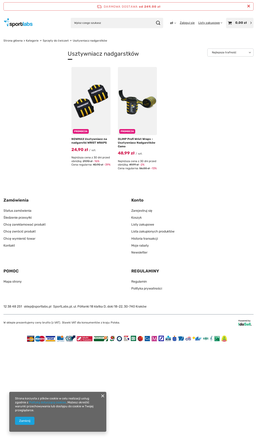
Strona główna (13, 40)
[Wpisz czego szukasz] (117, 23)
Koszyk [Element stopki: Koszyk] (136, 313)
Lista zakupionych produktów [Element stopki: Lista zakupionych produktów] (152, 327)
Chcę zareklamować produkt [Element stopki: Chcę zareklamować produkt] (24, 320)
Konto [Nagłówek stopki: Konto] (137, 296)
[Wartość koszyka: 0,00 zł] (240, 23)
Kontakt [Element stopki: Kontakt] (9, 341)
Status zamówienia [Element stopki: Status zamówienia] (17, 306)
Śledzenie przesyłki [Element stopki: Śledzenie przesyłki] (17, 313)
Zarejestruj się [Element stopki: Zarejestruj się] (141, 306)
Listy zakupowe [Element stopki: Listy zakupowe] (142, 320)
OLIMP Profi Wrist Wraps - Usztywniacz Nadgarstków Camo (136, 142)
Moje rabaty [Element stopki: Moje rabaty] (140, 341)
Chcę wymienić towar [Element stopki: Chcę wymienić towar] (19, 334)
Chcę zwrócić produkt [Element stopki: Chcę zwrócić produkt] (19, 327)
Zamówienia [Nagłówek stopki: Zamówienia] (16, 296)
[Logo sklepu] (18, 23)
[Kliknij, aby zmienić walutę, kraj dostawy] (173, 23)
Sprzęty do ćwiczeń (56, 40)
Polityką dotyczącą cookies (47, 402)
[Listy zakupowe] (210, 22)
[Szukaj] (158, 23)
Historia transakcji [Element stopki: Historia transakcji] (144, 334)
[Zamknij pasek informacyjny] (248, 6)
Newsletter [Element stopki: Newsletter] (139, 348)
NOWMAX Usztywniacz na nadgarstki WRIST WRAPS (89, 140)
